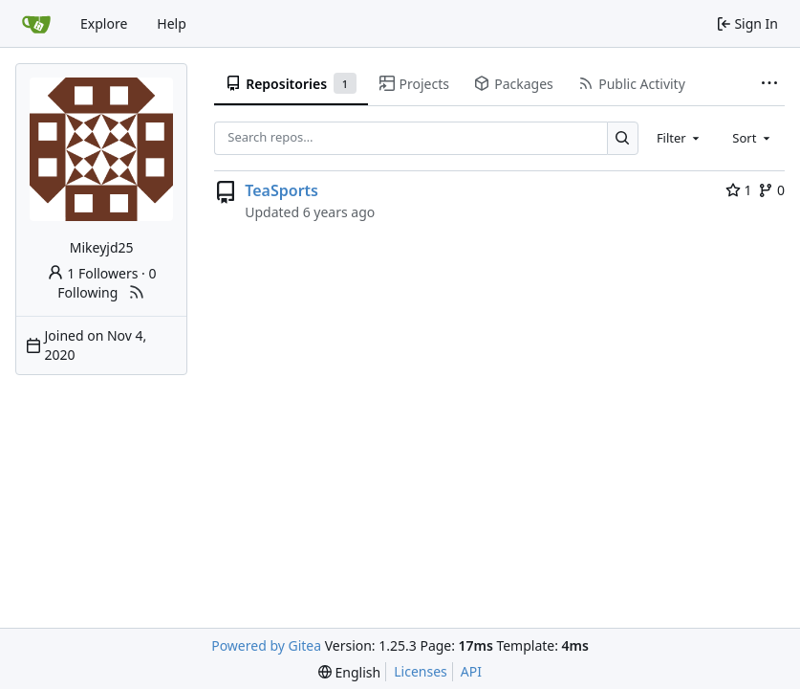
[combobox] (679, 138)
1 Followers (93, 273)
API (471, 671)
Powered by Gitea (266, 645)
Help (171, 23)
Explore (103, 23)
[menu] (349, 672)
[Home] (36, 24)
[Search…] (622, 138)
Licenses (420, 671)
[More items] (769, 84)
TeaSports (281, 190)
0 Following (106, 282)
